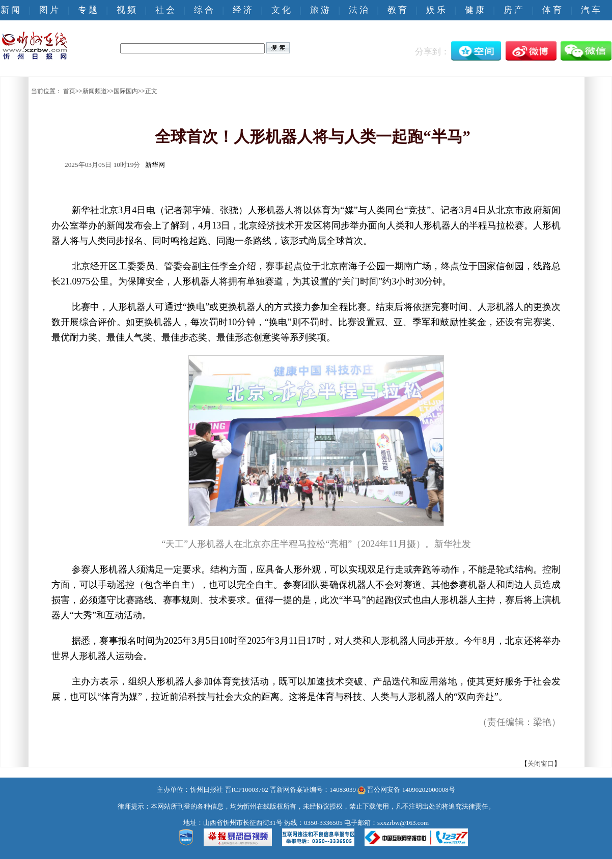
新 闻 (10, 10)
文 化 (281, 10)
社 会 (165, 10)
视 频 (126, 10)
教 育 (397, 10)
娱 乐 (436, 10)
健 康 (474, 10)
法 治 (358, 10)
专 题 (87, 10)
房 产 (513, 10)
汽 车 (590, 10)
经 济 (242, 10)
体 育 (552, 10)
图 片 (49, 10)
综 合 (203, 10)
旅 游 (319, 10)
